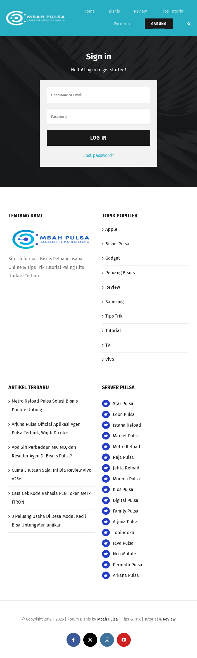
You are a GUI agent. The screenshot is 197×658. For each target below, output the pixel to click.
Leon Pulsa (124, 414)
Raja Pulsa (123, 457)
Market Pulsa (126, 435)
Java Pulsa (123, 543)
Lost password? (98, 155)
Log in (98, 138)
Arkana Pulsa (126, 575)
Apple (111, 229)
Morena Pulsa (126, 478)
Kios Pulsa (123, 489)
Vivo (109, 359)
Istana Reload (127, 425)
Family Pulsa (125, 511)
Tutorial (113, 330)
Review (112, 287)
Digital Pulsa (125, 500)
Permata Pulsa (127, 564)
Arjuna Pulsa (125, 521)
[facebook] (73, 640)
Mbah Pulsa (107, 619)
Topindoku (123, 532)
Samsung (114, 301)
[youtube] (124, 640)
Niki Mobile (124, 553)
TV (107, 345)
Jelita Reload (126, 468)
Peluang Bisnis (120, 272)
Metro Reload (126, 446)
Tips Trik (113, 316)
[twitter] (90, 640)
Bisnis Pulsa (117, 243)
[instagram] (107, 640)
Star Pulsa (123, 403)
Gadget (112, 258)
